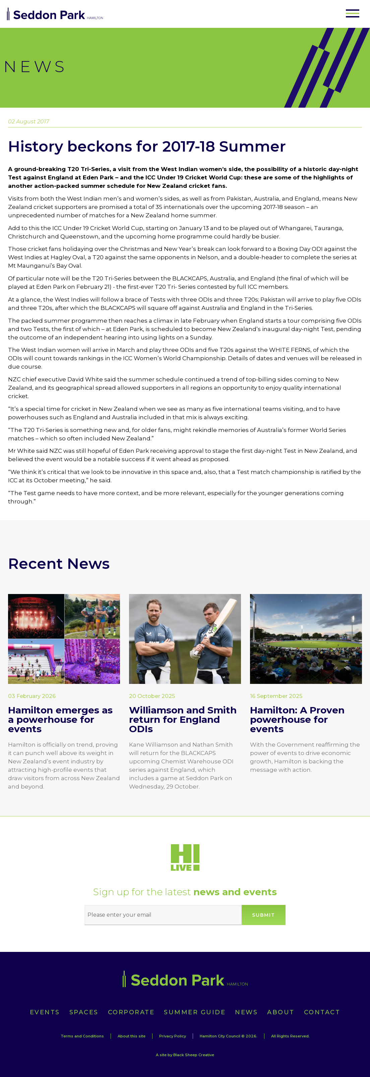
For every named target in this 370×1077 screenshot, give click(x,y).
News (246, 1012)
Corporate (131, 1012)
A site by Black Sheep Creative (185, 1055)
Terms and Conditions (82, 1036)
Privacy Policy (172, 1036)
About (281, 1012)
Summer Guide (195, 1012)
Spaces (84, 1012)
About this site (131, 1036)
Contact (322, 1012)
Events (45, 1012)
